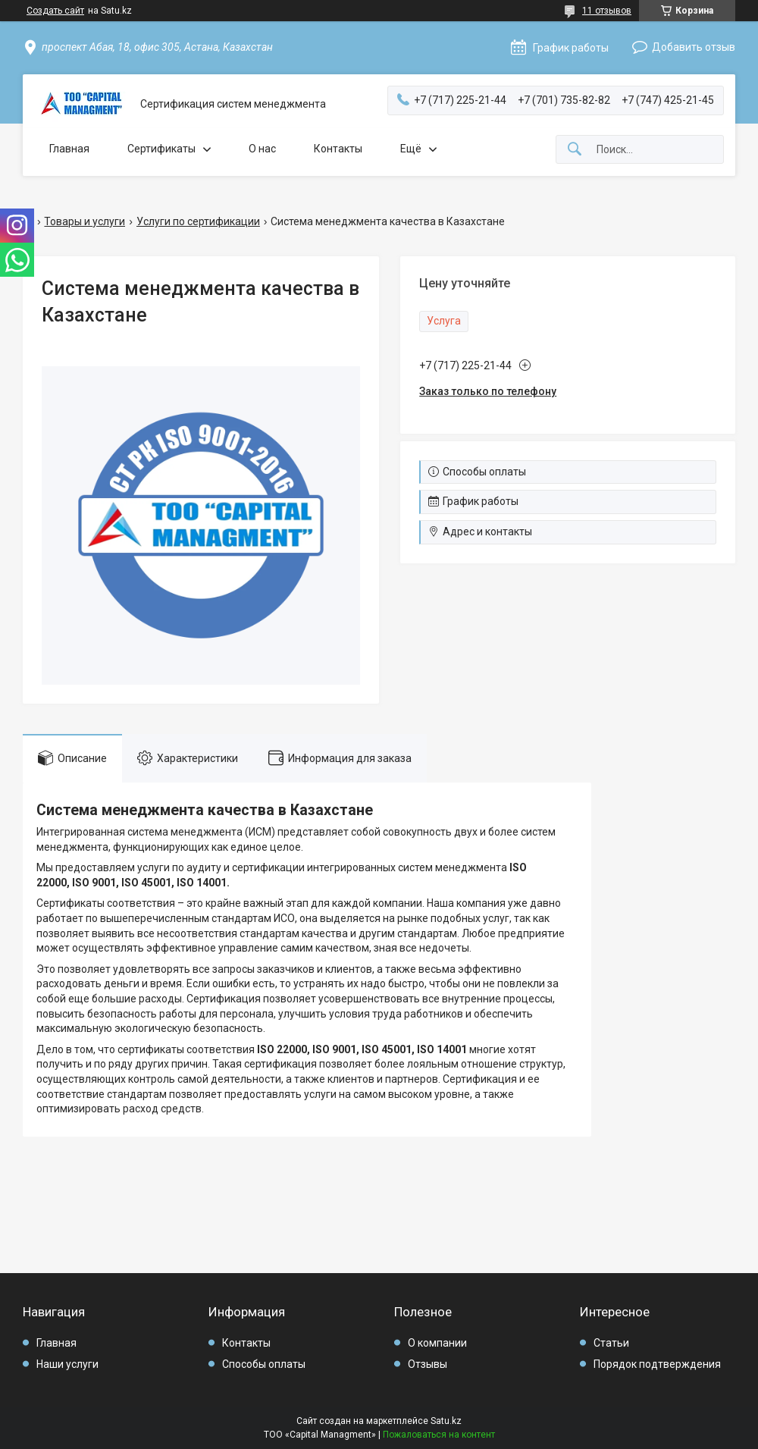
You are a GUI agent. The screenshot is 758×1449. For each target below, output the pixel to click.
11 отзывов (606, 10)
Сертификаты (161, 149)
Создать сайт (55, 10)
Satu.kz (446, 1421)
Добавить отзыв (693, 47)
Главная (69, 149)
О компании (437, 1343)
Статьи (611, 1343)
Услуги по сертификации (198, 221)
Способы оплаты (263, 1364)
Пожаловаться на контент (439, 1434)
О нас (262, 149)
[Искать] (574, 150)
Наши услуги (67, 1364)
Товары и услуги (84, 221)
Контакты (338, 149)
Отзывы (427, 1364)
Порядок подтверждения (657, 1364)
